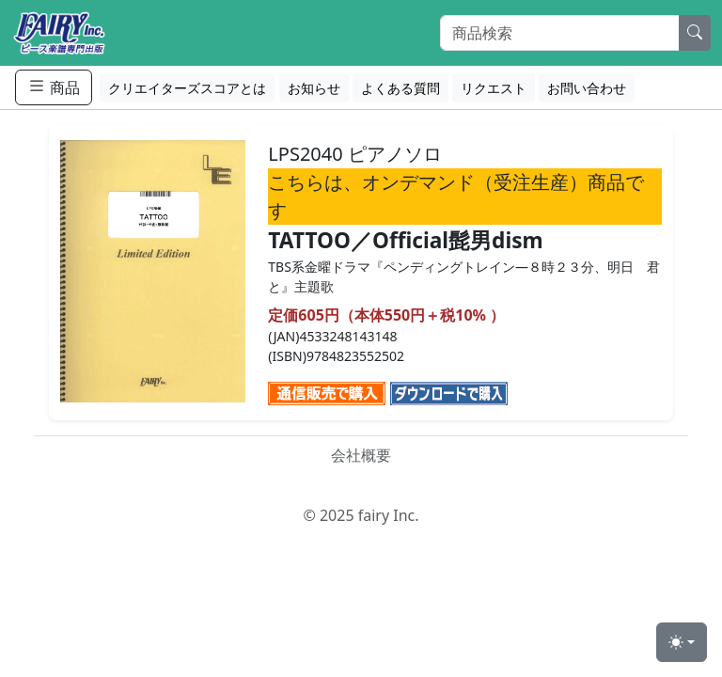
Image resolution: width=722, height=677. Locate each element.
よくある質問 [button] (400, 88)
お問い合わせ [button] (586, 88)
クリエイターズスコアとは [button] (187, 88)
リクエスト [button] (493, 88)
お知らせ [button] (314, 88)
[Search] (560, 33)
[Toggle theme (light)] (681, 642)
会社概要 (361, 455)
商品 (53, 87)
